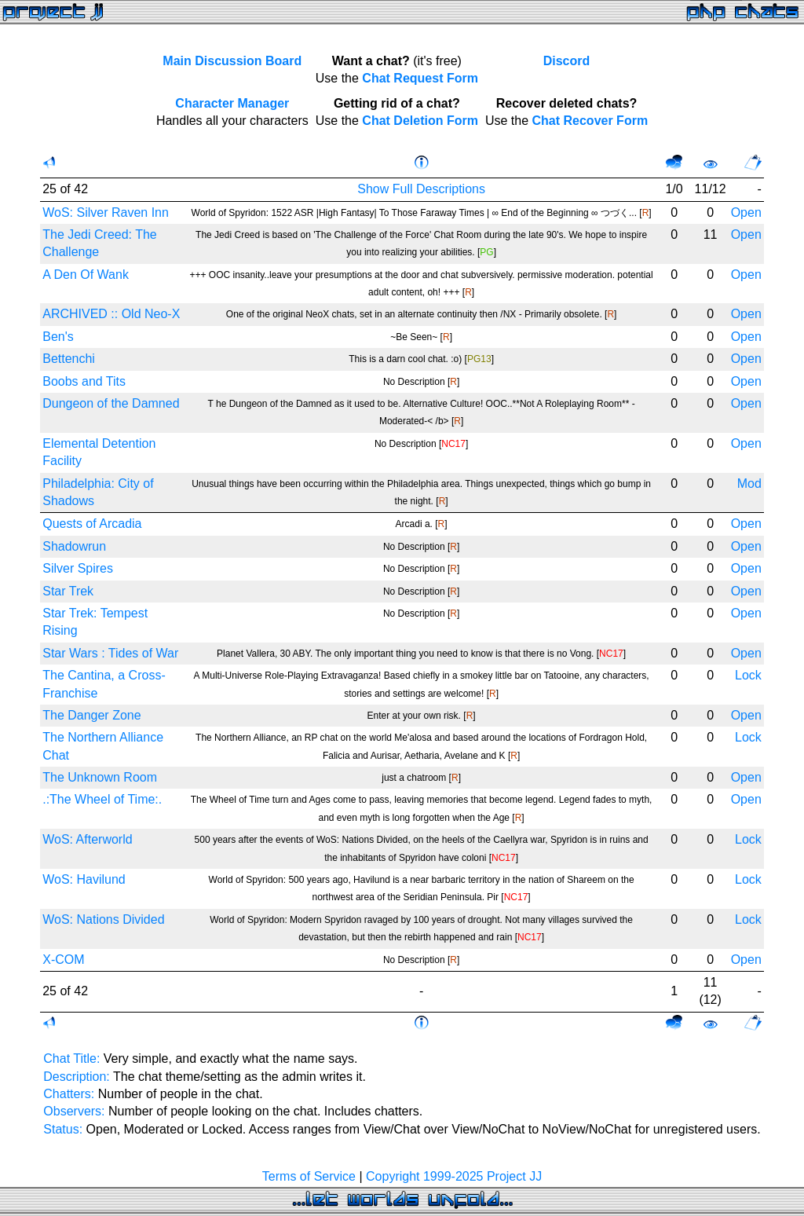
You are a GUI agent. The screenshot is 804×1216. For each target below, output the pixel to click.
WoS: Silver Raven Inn (105, 212)
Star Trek (67, 591)
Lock (748, 675)
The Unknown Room (99, 777)
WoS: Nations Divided (103, 919)
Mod (749, 483)
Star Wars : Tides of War (110, 653)
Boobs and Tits (84, 381)
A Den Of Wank (85, 274)
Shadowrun (74, 546)
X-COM (63, 959)
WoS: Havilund (84, 879)
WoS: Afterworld (87, 839)
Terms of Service (309, 1176)
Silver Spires (77, 568)
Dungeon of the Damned (110, 403)
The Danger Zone (91, 715)
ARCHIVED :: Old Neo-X (111, 313)
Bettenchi (68, 358)
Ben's (58, 336)
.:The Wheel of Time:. (102, 799)
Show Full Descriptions (421, 189)
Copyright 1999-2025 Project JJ (454, 1176)
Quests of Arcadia (91, 523)
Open (746, 212)
